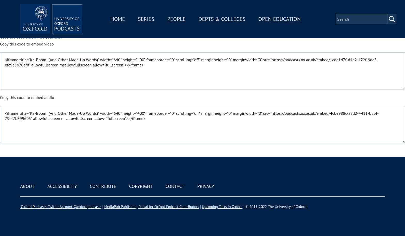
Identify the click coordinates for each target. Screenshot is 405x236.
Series (146, 19)
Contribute (103, 186)
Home (118, 19)
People (176, 19)
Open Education (279, 19)
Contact (175, 186)
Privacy (205, 186)
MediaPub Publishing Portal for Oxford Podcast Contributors (151, 206)
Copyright (141, 186)
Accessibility (62, 186)
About (27, 186)
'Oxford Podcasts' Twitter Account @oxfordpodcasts (60, 206)
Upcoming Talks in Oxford (222, 206)
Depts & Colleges (222, 19)
